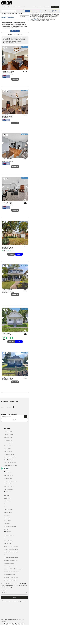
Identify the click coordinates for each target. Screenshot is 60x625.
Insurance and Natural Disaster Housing (13, 569)
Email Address (4, 590)
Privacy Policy (7, 520)
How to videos (7, 448)
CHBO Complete (8, 512)
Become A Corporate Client (10, 481)
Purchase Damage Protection (11, 549)
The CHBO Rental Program (10, 535)
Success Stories (7, 501)
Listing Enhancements (9, 554)
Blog (5, 504)
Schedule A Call (7, 543)
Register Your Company (9, 454)
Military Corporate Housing (10, 566)
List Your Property (55, 6)
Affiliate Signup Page (9, 486)
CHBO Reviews (7, 498)
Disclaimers (7, 523)
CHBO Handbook (8, 451)
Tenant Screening (8, 445)
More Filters (56, 10)
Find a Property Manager (10, 462)
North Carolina (19, 13)
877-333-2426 (4, 401)
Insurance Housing (21, 6)
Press (5, 506)
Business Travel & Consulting (10, 580)
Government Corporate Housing (11, 571)
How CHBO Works (4, 6)
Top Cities (10, 6)
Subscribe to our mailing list (9, 414)
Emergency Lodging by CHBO (11, 560)
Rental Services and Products (11, 552)
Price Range (48, 10)
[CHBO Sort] (24, 16)
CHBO (35, 19)
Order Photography (8, 459)
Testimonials (7, 515)
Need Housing (46, 7)
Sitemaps (6, 529)
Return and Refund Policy (10, 526)
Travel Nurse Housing (9, 563)
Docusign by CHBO (8, 443)
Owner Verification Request (10, 465)
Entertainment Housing (9, 574)
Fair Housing (7, 518)
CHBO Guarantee (8, 509)
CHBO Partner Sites (8, 437)
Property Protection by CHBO (11, 546)
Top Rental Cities (8, 478)
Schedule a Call (14, 401)
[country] (8, 11)
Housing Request (8, 538)
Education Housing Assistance (11, 577)
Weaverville (3, 14)
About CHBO (7, 495)
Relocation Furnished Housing (11, 557)
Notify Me (15, 31)
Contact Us (15, 6)
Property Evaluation (8, 434)
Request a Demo (8, 440)
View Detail (15, 79)
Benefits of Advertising (9, 484)
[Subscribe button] (25, 416)
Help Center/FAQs (8, 431)
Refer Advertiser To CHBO (10, 457)
